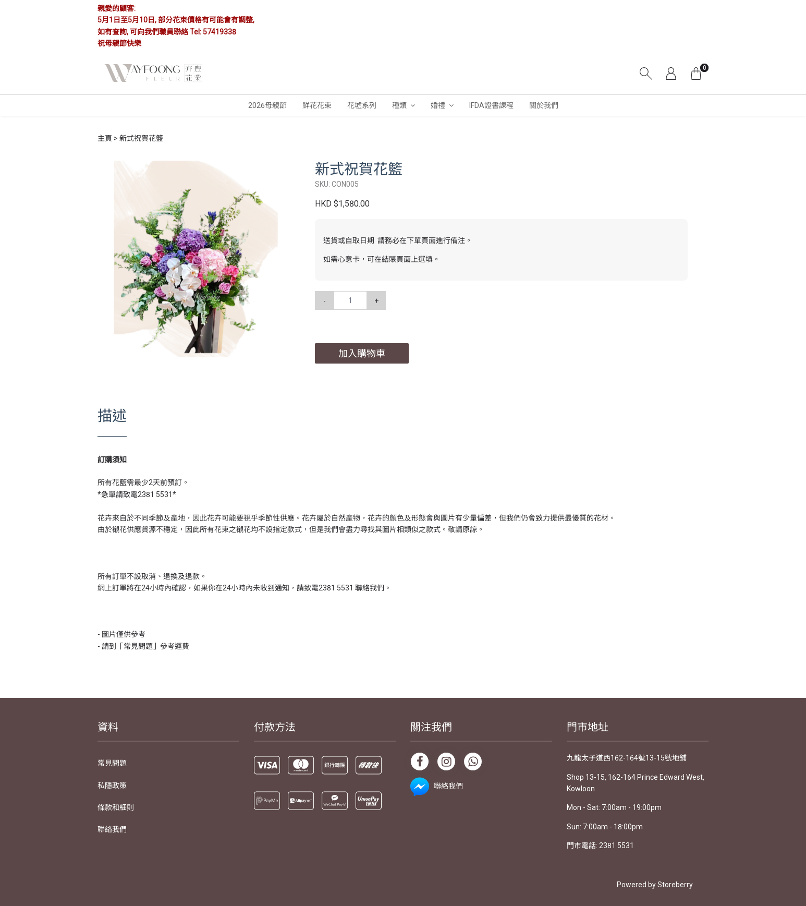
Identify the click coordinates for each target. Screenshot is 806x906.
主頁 (104, 138)
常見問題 (112, 763)
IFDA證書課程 (491, 105)
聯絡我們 (112, 829)
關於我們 (543, 105)
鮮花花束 (317, 105)
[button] (284, 170)
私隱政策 (112, 785)
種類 (399, 105)
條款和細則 (115, 807)
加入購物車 (361, 353)
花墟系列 (361, 105)
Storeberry (675, 884)
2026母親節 (267, 105)
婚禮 (438, 105)
